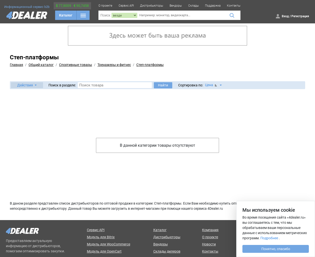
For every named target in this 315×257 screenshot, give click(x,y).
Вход (285, 16)
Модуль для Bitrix (101, 237)
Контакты (233, 5)
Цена (211, 85)
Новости (209, 244)
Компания (210, 230)
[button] (27, 85)
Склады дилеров (166, 251)
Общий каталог (41, 65)
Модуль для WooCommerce (108, 244)
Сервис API (126, 5)
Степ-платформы (150, 65)
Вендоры (176, 5)
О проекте (105, 5)
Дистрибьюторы (151, 5)
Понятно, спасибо (275, 249)
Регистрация (300, 16)
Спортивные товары (75, 65)
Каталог (65, 15)
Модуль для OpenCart (104, 251)
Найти (163, 85)
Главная (16, 65)
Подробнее (269, 238)
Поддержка (212, 5)
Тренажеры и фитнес (114, 65)
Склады (193, 5)
